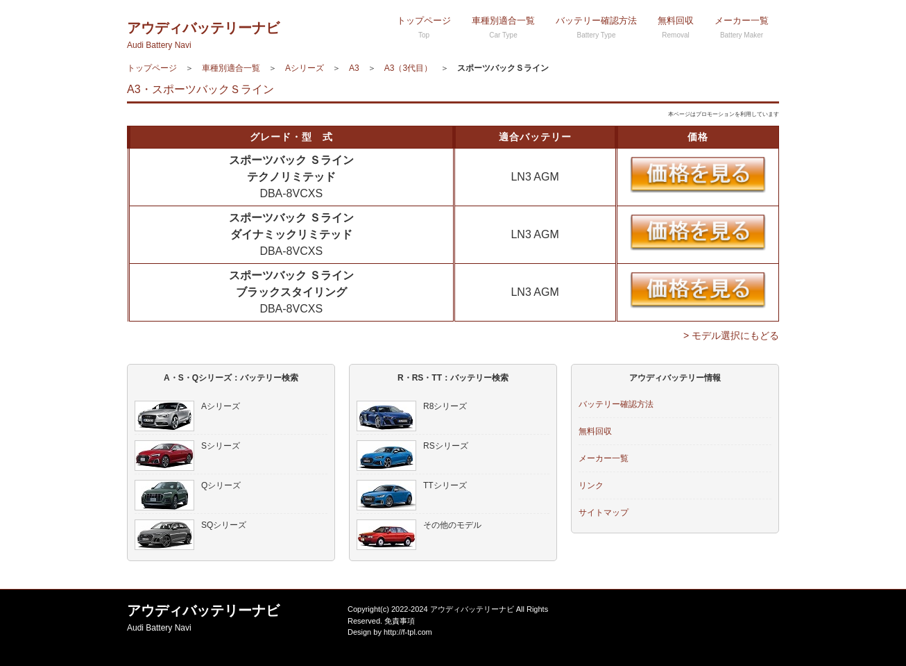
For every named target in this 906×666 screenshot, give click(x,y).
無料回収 (676, 27)
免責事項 (399, 621)
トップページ (424, 27)
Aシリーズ (304, 68)
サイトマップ (604, 512)
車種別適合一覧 (503, 27)
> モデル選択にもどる (731, 335)
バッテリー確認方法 (596, 27)
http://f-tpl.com (408, 632)
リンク (591, 485)
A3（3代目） (408, 68)
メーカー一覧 (742, 27)
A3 (354, 68)
